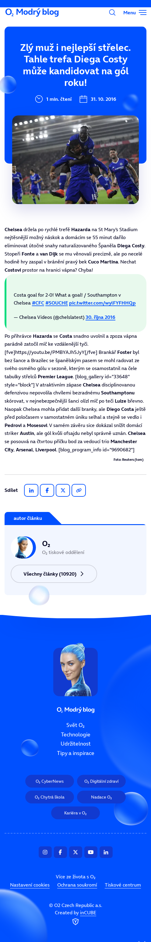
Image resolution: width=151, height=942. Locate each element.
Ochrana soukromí (77, 884)
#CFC (38, 302)
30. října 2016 (100, 317)
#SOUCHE (56, 302)
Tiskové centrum (123, 884)
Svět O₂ (35, 57)
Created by (75, 918)
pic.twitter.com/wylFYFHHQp (102, 302)
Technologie (75, 734)
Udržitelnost (76, 744)
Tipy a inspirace (75, 753)
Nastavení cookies (30, 884)
